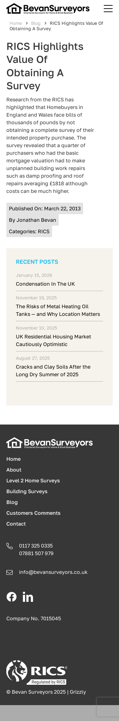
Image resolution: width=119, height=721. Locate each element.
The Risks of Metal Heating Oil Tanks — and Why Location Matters (58, 310)
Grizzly (78, 692)
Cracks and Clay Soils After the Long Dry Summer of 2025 (53, 371)
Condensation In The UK (45, 284)
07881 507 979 (36, 553)
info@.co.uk (53, 572)
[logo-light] (49, 440)
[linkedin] (28, 597)
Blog (36, 23)
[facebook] (11, 597)
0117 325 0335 (36, 545)
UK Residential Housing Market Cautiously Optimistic (53, 340)
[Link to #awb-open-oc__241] (108, 8)
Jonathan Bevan (36, 220)
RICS (44, 231)
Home (16, 23)
